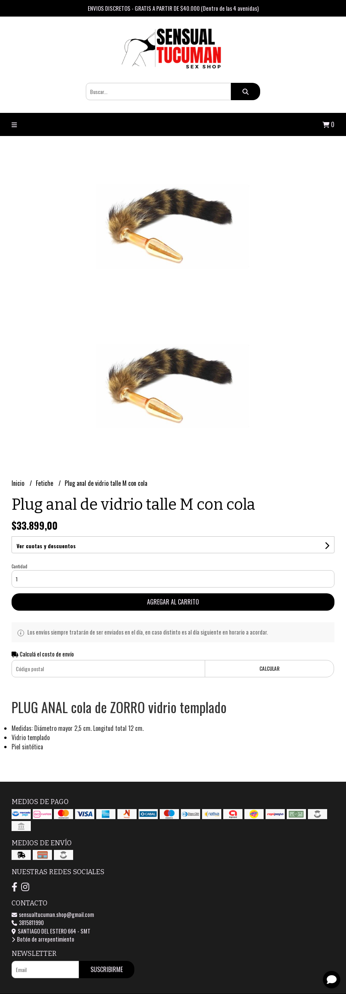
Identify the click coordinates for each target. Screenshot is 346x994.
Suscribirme (106, 969)
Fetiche (45, 483)
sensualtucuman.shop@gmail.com (53, 914)
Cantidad (19, 566)
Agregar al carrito (173, 601)
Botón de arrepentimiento (43, 939)
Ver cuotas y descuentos (46, 546)
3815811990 (28, 922)
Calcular (269, 668)
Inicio (19, 483)
